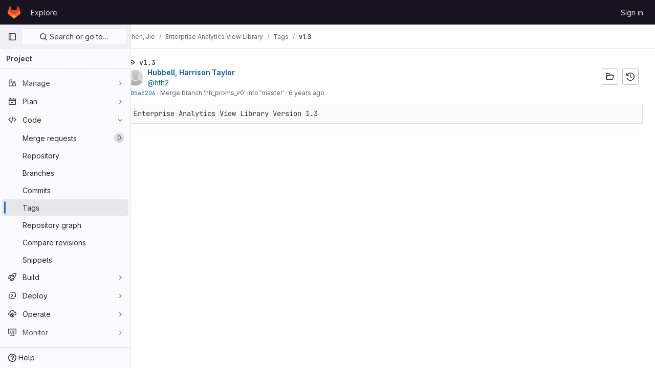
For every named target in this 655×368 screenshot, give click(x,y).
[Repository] (65, 155)
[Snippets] (65, 259)
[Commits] (65, 190)
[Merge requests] (65, 138)
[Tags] (65, 207)
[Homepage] (14, 12)
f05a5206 (157, 93)
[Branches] (65, 173)
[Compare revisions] (65, 242)
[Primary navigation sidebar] (12, 37)
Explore (44, 12)
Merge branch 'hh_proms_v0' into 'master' (238, 93)
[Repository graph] (65, 225)
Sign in (632, 12)
